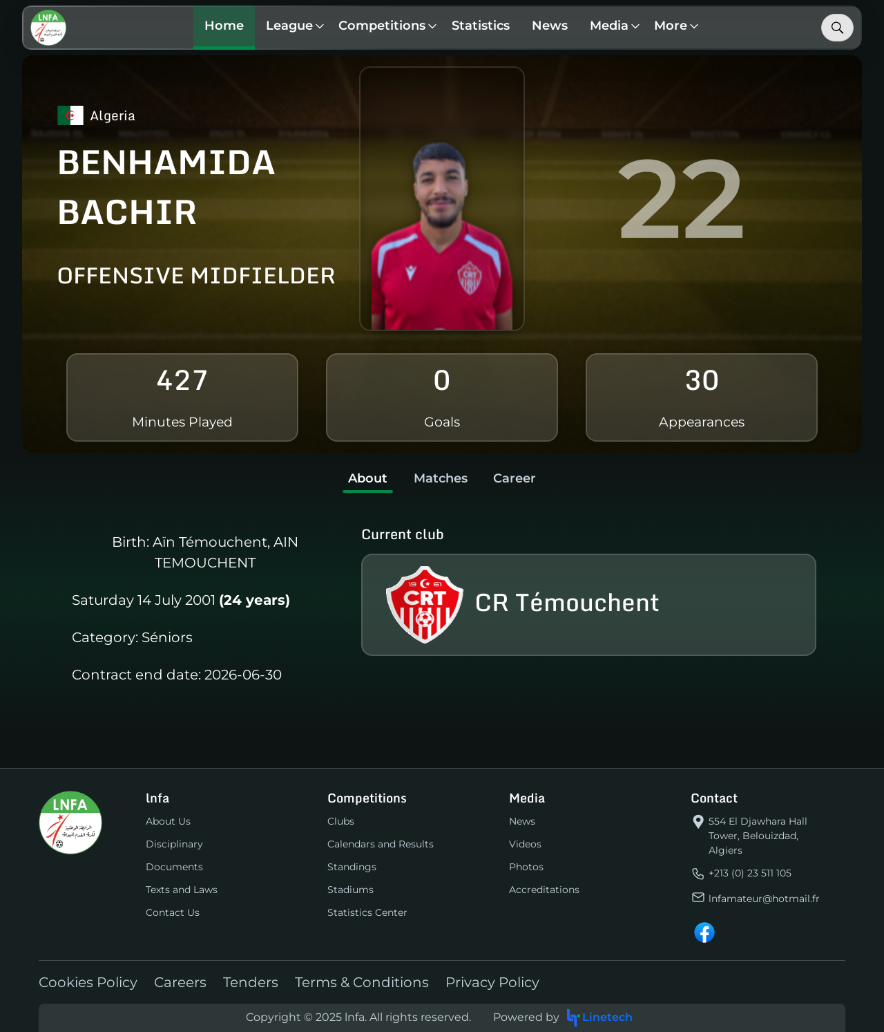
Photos (526, 867)
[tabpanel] (442, 609)
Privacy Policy (492, 982)
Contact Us (173, 912)
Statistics (481, 25)
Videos (525, 844)
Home (224, 25)
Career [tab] (516, 478)
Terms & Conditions (362, 982)
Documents (174, 867)
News (550, 25)
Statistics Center (367, 912)
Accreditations (544, 889)
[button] (292, 28)
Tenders (250, 982)
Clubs (340, 821)
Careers (180, 982)
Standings (351, 867)
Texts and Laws (182, 889)
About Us (168, 821)
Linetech (599, 1017)
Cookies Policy (88, 982)
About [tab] (366, 478)
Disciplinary (174, 844)
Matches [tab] (441, 478)
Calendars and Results (380, 844)
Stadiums (350, 889)
